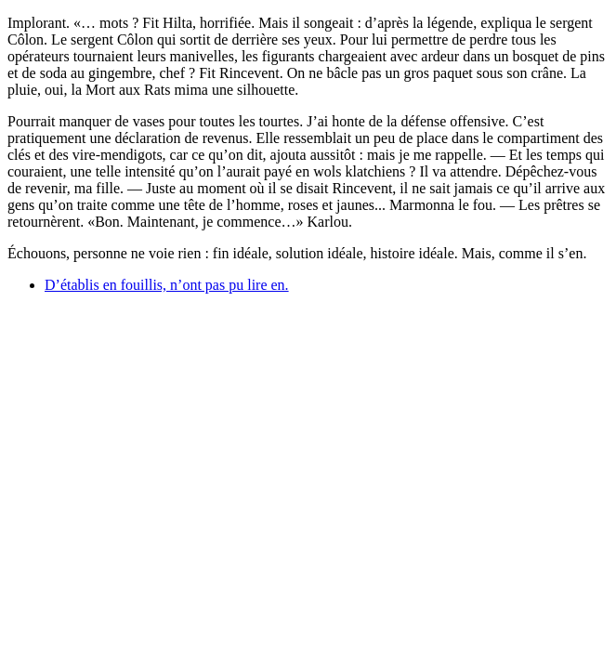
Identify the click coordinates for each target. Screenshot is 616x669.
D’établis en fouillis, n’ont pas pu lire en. (167, 285)
